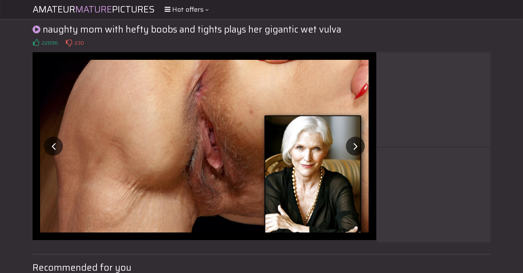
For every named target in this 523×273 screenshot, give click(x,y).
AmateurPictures (94, 9)
